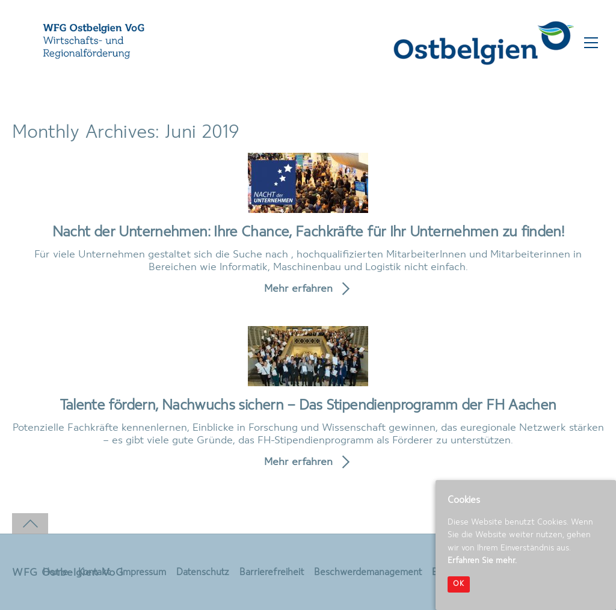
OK (458, 584)
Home (55, 573)
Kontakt (94, 573)
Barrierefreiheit (271, 573)
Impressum (143, 573)
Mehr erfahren (298, 288)
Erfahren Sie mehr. (482, 560)
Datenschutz (202, 573)
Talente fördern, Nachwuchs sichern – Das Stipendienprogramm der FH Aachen (308, 405)
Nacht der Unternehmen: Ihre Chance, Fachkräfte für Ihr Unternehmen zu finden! (308, 232)
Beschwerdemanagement (368, 573)
